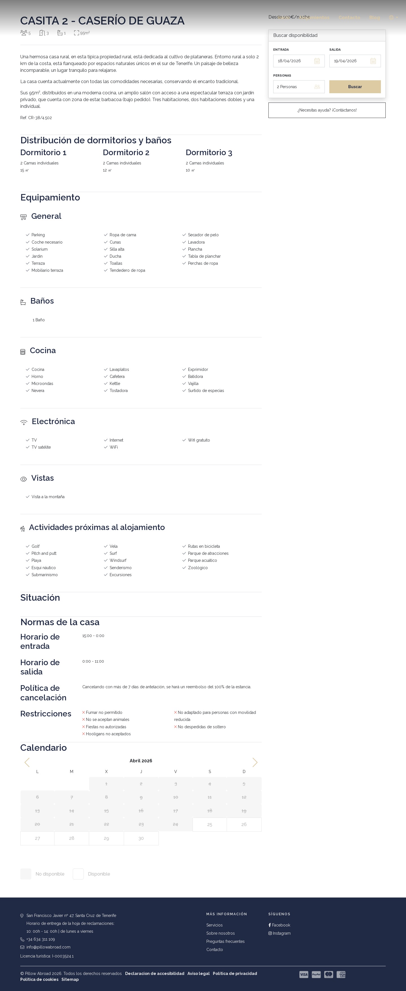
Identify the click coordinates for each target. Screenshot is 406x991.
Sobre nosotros (220, 933)
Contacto (349, 17)
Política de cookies (39, 979)
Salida (335, 50)
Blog (374, 17)
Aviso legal (198, 973)
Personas (282, 75)
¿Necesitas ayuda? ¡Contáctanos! (327, 110)
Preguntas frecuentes (225, 941)
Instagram (279, 933)
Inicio (284, 17)
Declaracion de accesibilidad (154, 973)
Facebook (279, 925)
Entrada (281, 50)
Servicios (214, 925)
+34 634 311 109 (41, 939)
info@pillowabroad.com (48, 947)
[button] (394, 17)
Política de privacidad (235, 973)
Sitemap (70, 979)
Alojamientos (314, 17)
